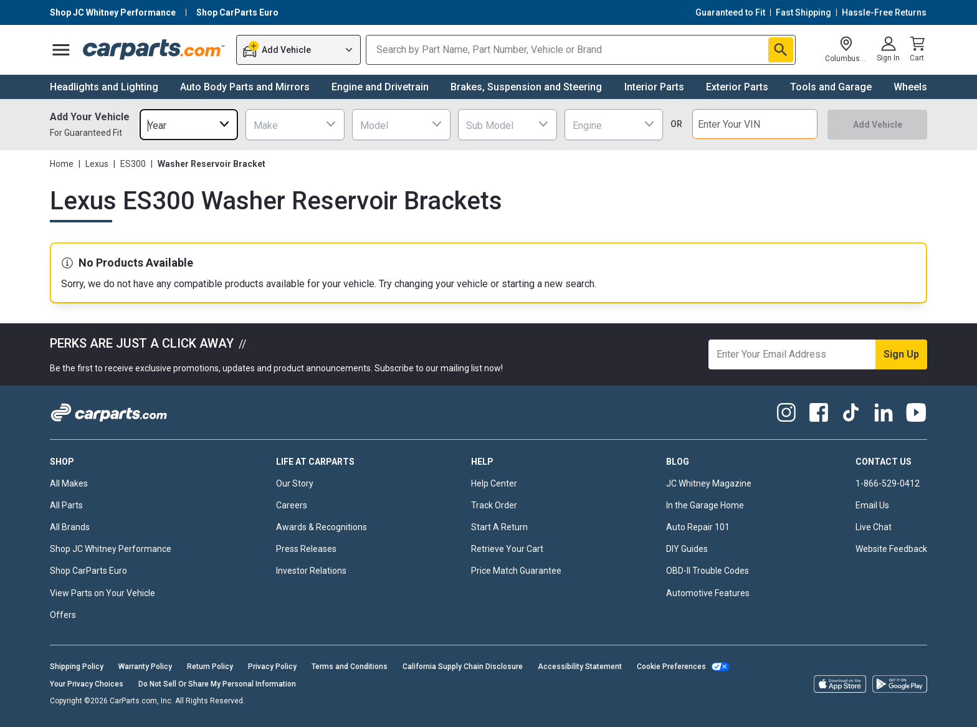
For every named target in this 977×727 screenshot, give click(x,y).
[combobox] (189, 124)
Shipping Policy (76, 666)
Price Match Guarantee (516, 571)
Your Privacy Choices (86, 684)
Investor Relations (311, 571)
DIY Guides (687, 549)
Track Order (494, 505)
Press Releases (306, 549)
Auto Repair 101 (698, 527)
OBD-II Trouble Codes (707, 571)
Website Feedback (891, 549)
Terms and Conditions (350, 666)
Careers (291, 505)
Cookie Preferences (671, 666)
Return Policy (210, 666)
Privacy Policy (272, 666)
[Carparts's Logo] (154, 49)
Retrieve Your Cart (507, 549)
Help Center (494, 483)
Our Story (294, 483)
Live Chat (873, 527)
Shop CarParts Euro (88, 571)
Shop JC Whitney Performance (110, 549)
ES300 (133, 164)
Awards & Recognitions (321, 527)
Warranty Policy (145, 666)
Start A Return (499, 527)
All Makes (69, 483)
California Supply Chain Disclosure (463, 666)
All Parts (66, 505)
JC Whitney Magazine (708, 483)
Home (62, 164)
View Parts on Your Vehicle (102, 593)
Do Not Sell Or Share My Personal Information (217, 684)
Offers (63, 615)
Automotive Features (708, 593)
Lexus (96, 164)
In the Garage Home (705, 505)
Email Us (872, 505)
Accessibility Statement (580, 666)
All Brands (70, 527)
